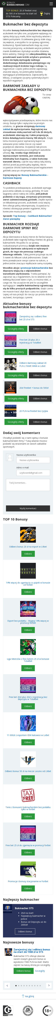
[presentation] (21, 498)
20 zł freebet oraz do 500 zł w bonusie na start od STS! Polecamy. (21, 13)
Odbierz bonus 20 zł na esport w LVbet (28, 547)
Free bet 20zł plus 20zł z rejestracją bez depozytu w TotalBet (28, 698)
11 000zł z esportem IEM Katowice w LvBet (28, 735)
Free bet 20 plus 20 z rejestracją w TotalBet (30, 341)
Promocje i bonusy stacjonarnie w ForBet (28, 881)
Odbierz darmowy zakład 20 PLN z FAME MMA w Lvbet (32, 364)
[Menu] (51, 4)
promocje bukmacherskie (34, 267)
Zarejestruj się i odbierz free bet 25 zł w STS (33, 318)
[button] (7, 985)
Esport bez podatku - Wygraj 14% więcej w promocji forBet (28, 622)
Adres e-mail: (22, 467)
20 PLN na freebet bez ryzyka (33, 411)
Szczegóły (40, 970)
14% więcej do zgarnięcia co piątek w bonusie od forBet (28, 584)
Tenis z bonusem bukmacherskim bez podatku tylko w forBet (28, 808)
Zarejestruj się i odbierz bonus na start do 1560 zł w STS (32, 951)
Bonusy (18, 4)
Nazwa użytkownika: (26, 454)
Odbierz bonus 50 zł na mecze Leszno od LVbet (28, 771)
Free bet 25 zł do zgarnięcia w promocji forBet (28, 845)
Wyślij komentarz (28, 508)
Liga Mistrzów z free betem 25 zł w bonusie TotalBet (28, 660)
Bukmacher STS (24, 908)
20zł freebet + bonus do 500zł (34, 387)
